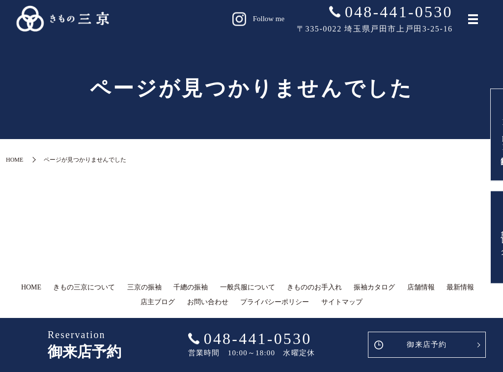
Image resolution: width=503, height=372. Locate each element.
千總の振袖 (190, 287)
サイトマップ (342, 302)
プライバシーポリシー (274, 302)
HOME (14, 159)
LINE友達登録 (488, 132)
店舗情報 (421, 287)
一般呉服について (247, 287)
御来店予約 (427, 344)
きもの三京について (84, 287)
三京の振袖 (144, 287)
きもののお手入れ (314, 287)
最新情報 (460, 287)
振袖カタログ (374, 287)
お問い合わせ (207, 302)
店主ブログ (488, 240)
